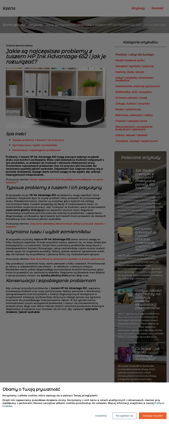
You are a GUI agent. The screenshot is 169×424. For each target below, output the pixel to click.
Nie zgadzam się (124, 415)
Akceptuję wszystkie (152, 415)
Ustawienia (101, 415)
